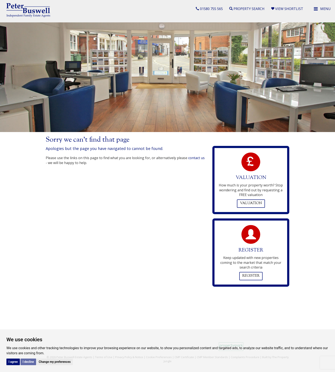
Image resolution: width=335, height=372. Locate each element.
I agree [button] (13, 361)
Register (251, 275)
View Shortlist (287, 8)
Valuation (251, 203)
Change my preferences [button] (55, 361)
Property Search (246, 8)
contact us (196, 157)
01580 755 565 (209, 8)
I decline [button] (28, 361)
